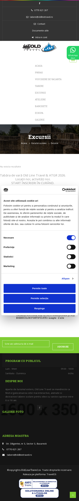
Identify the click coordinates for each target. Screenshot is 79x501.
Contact (41, 23)
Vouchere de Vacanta (48, 79)
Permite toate (39, 288)
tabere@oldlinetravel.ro (41, 16)
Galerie (39, 119)
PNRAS (39, 72)
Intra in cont (41, 37)
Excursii (40, 92)
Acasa (38, 65)
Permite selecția (39, 298)
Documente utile (40, 30)
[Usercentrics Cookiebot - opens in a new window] (62, 190)
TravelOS (51, 474)
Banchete (41, 106)
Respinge (39, 308)
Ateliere (40, 99)
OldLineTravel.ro (31, 469)
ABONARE (63, 346)
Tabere (39, 86)
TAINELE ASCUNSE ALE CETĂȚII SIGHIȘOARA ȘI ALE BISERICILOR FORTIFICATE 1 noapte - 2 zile (45, 316)
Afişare (66, 278)
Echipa (39, 113)
